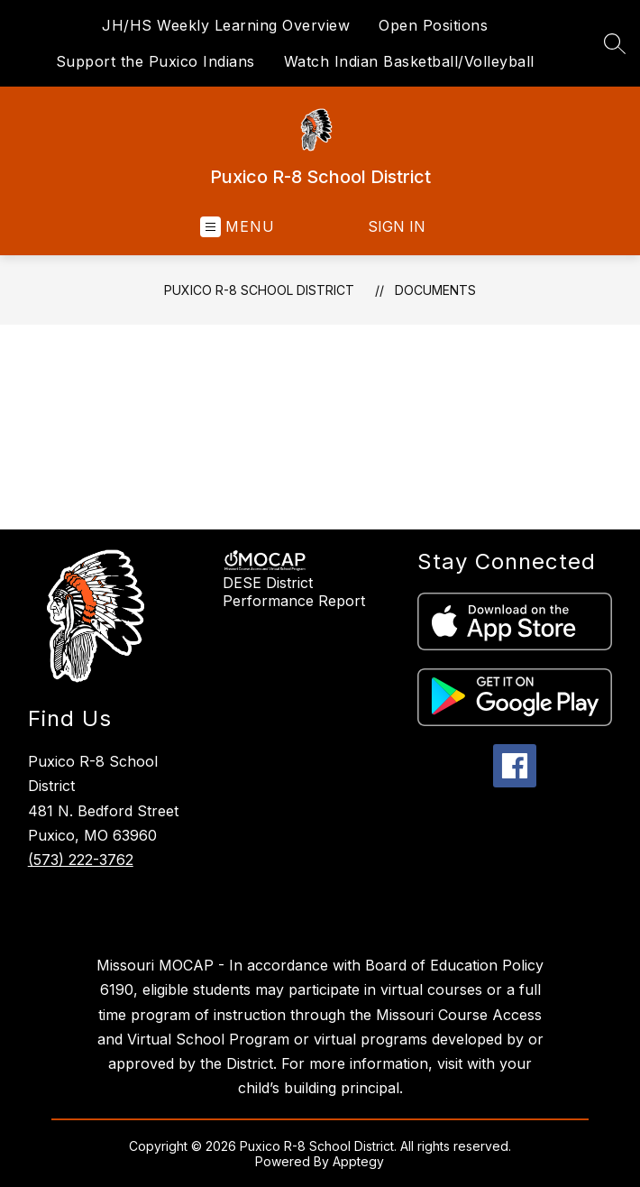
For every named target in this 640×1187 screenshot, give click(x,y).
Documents (435, 290)
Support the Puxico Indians (155, 61)
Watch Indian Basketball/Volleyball (409, 61)
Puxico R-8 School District (259, 290)
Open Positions (433, 25)
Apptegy (358, 1161)
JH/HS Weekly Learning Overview (226, 25)
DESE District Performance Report (294, 592)
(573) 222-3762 (80, 860)
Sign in (396, 226)
